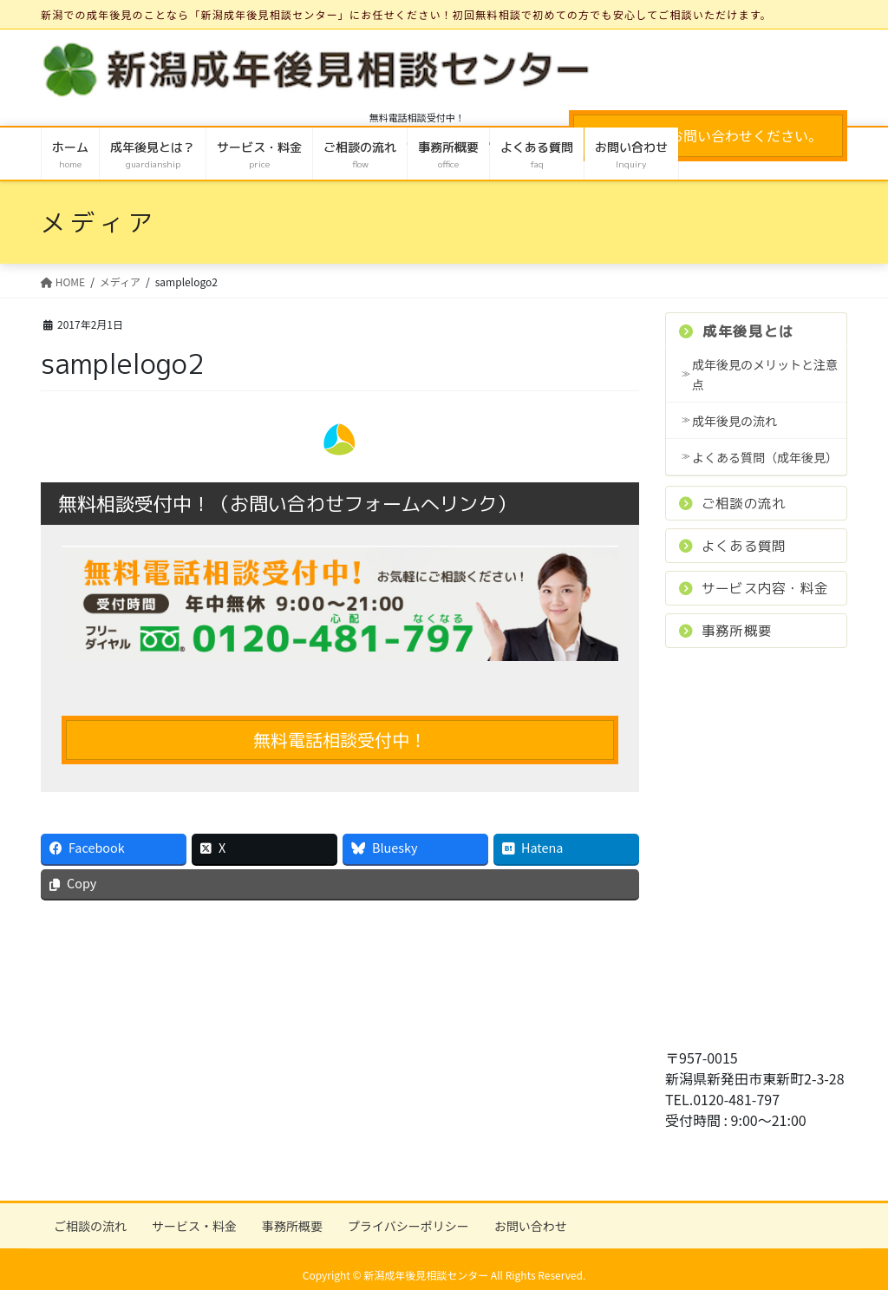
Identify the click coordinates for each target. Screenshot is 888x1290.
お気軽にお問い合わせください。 (708, 135)
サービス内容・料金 (753, 588)
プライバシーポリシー (408, 1225)
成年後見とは (736, 331)
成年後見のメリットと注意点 (765, 374)
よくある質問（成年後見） (765, 457)
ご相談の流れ (732, 503)
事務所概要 (725, 630)
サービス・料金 (194, 1225)
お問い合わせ (530, 1225)
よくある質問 (732, 545)
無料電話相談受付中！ (340, 739)
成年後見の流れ (734, 420)
